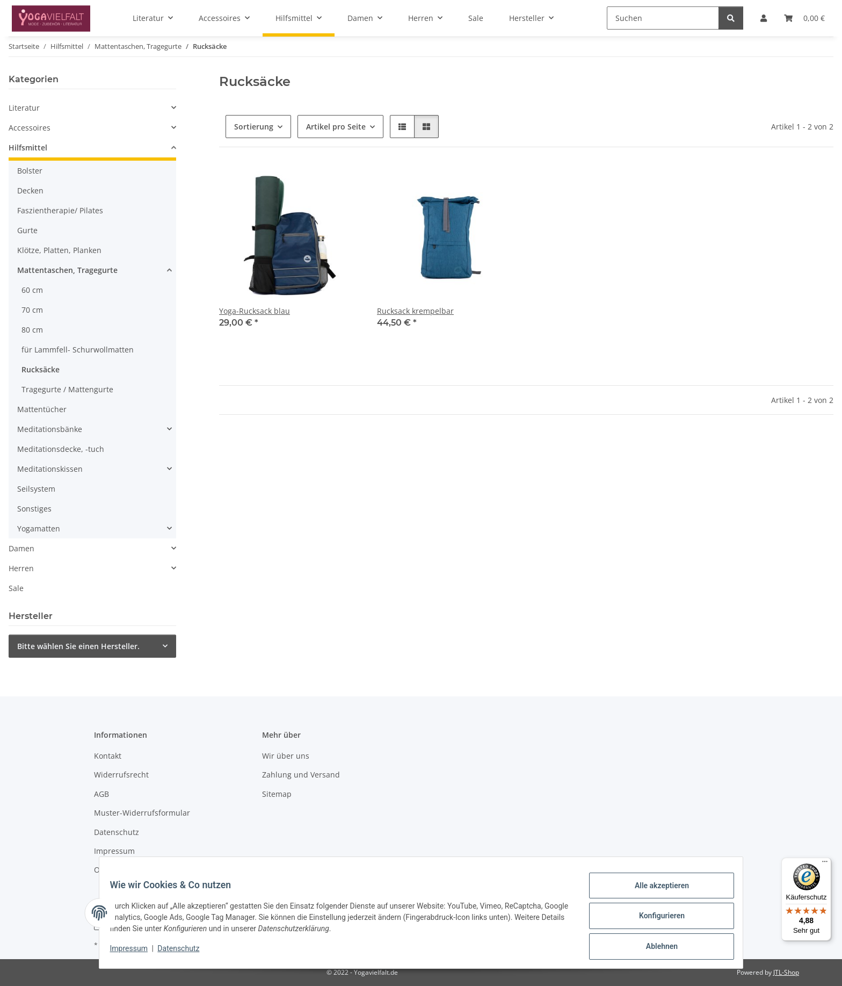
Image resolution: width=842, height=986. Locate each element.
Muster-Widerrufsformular (142, 813)
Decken (30, 190)
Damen (21, 548)
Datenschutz (185, 952)
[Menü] (824, 864)
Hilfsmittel (28, 147)
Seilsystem (36, 489)
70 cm (32, 310)
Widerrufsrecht (121, 774)
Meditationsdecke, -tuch (60, 449)
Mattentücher (42, 409)
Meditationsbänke (49, 429)
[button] (402, 126)
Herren (21, 568)
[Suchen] (663, 18)
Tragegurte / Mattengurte (67, 389)
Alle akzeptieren (655, 892)
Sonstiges (34, 508)
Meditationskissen (50, 469)
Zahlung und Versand (301, 774)
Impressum (135, 952)
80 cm (32, 330)
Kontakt (107, 756)
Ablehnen (655, 948)
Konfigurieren (655, 920)
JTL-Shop (786, 972)
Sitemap (277, 794)
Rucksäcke (40, 369)
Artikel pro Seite (336, 126)
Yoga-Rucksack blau (254, 311)
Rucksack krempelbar (415, 311)
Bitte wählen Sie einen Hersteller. (78, 646)
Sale (16, 588)
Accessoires (29, 128)
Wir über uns (285, 756)
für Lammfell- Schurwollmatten (77, 349)
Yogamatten (38, 528)
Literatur (24, 108)
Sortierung (253, 126)
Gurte (27, 230)
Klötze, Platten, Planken (59, 250)
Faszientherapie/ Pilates (60, 210)
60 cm (32, 290)
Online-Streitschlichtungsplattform (157, 870)
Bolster (29, 170)
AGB (101, 794)
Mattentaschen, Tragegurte (67, 270)
